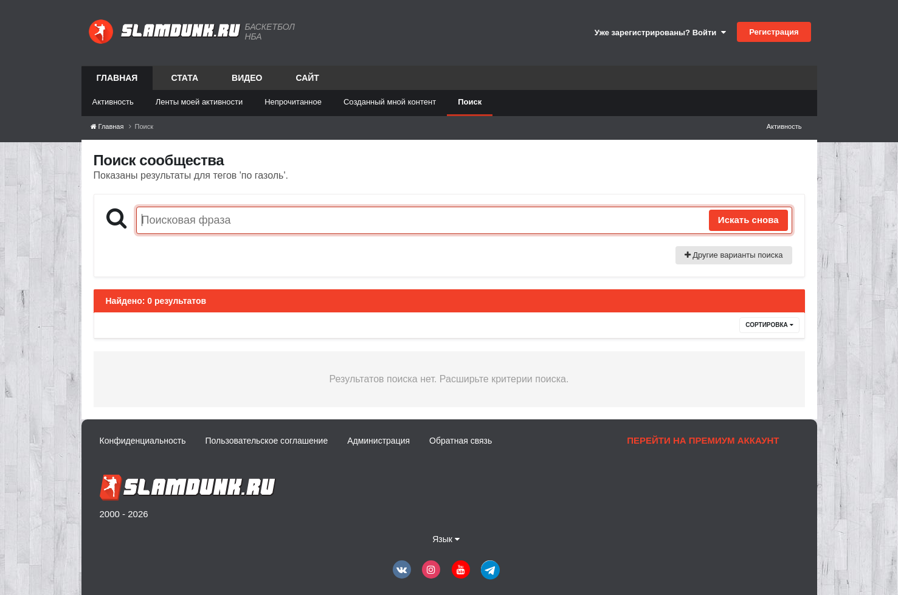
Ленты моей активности (199, 101)
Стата (184, 78)
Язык (446, 539)
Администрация (378, 440)
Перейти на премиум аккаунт (703, 440)
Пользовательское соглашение (267, 440)
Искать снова (748, 220)
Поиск (470, 101)
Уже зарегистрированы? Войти (660, 32)
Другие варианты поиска (734, 255)
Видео (247, 78)
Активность (113, 101)
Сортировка (769, 325)
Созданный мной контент (390, 101)
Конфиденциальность (143, 440)
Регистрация (773, 31)
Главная (117, 81)
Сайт (307, 78)
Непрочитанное (293, 101)
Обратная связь (460, 440)
